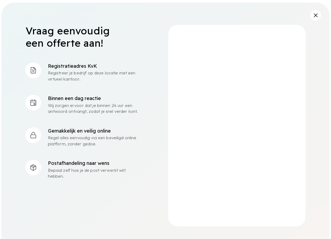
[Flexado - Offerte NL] (236, 124)
